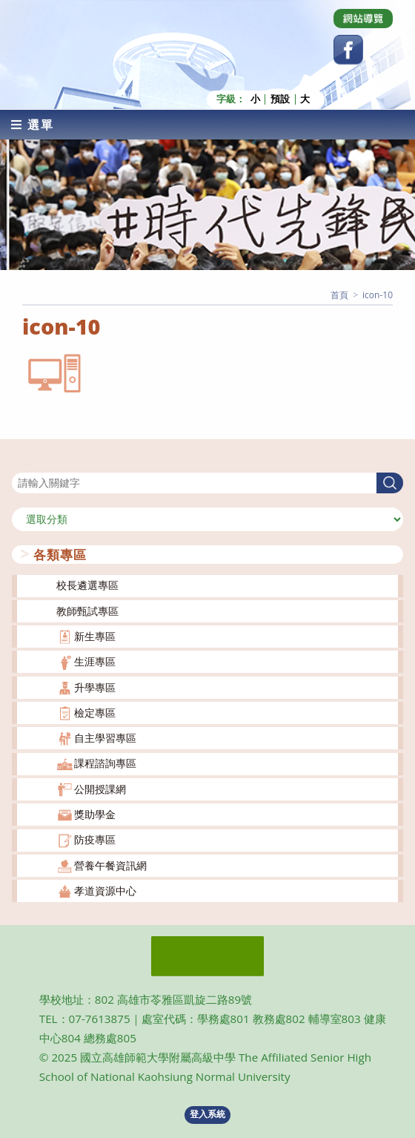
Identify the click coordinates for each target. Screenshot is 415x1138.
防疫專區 (95, 839)
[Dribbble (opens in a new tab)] (363, 18)
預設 (280, 99)
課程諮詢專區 (105, 763)
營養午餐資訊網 (110, 865)
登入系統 (207, 1114)
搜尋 (22, 462)
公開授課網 (100, 788)
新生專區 (95, 636)
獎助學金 (95, 814)
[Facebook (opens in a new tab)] (348, 50)
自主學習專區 (105, 738)
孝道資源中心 (105, 891)
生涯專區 (95, 661)
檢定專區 (95, 713)
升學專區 (95, 687)
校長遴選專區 (87, 585)
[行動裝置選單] (32, 124)
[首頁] (339, 294)
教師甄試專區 (87, 610)
